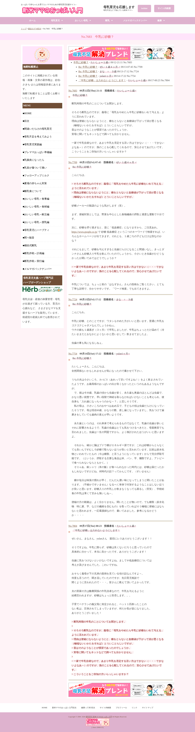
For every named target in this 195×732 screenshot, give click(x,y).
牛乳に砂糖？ (81, 62)
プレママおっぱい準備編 (38, 152)
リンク (134, 708)
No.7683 (72, 90)
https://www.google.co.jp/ (85, 232)
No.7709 (72, 162)
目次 (26, 121)
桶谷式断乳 (30, 245)
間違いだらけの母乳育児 (38, 128)
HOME (28, 113)
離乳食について (33, 191)
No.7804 (72, 526)
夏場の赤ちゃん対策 (35, 183)
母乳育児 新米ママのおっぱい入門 (99, 717)
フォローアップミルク (36, 175)
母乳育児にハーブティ (36, 230)
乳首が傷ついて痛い (35, 167)
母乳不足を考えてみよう (38, 136)
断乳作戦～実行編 (34, 261)
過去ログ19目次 (34, 29)
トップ (24, 29)
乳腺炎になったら (34, 160)
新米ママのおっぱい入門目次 (64, 708)
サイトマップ (147, 708)
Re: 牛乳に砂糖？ (88, 67)
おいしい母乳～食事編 (36, 198)
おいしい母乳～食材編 (36, 206)
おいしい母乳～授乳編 (36, 222)
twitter (144, 8)
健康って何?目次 (88, 708)
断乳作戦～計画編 (34, 253)
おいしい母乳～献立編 (36, 214)
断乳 (107, 20)
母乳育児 (55, 20)
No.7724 (72, 299)
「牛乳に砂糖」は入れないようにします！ (102, 80)
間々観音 (29, 237)
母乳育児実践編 (33, 144)
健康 (159, 20)
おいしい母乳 (81, 20)
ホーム (32, 20)
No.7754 (72, 353)
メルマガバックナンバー (135, 20)
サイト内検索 (164, 8)
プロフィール (121, 708)
